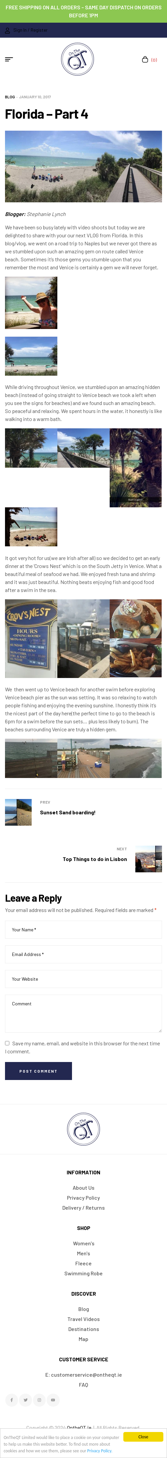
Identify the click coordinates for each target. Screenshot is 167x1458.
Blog (10, 96)
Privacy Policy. (113, 1451)
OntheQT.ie (79, 1427)
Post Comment (38, 1071)
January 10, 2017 (35, 96)
